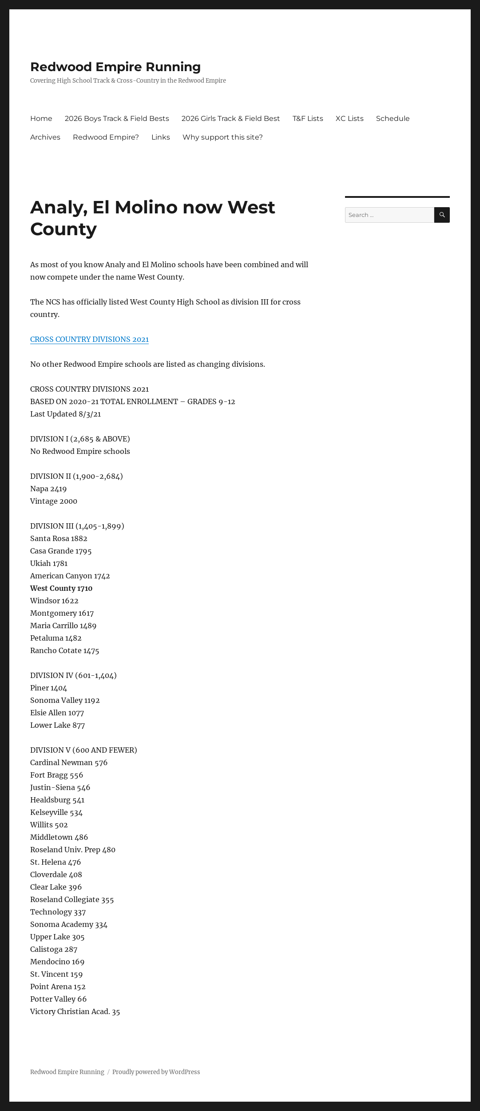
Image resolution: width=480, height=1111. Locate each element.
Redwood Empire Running (115, 66)
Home (41, 118)
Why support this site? (222, 137)
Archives (45, 137)
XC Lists (350, 118)
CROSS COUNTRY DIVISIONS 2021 (89, 339)
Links (160, 137)
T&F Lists (308, 118)
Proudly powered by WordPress (156, 1072)
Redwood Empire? (106, 137)
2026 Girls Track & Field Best (231, 118)
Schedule (393, 118)
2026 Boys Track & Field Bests (117, 118)
